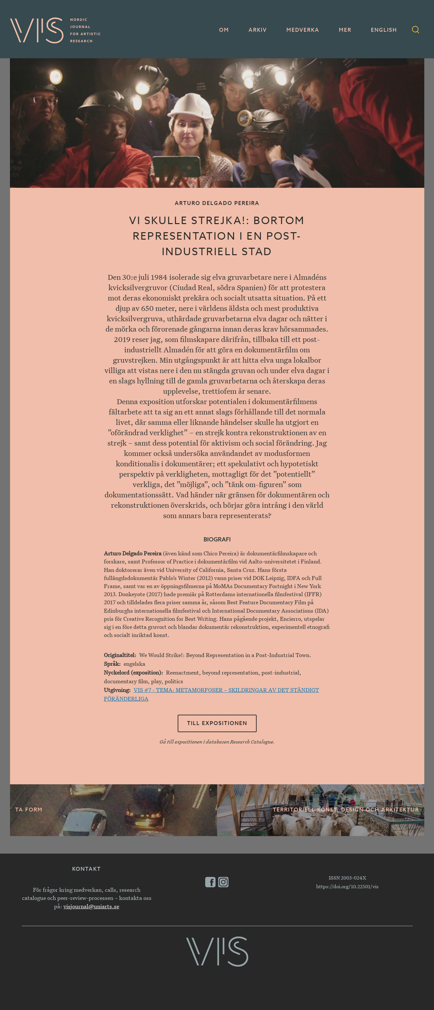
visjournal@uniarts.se (91, 906)
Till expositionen (217, 723)
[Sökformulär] (415, 30)
